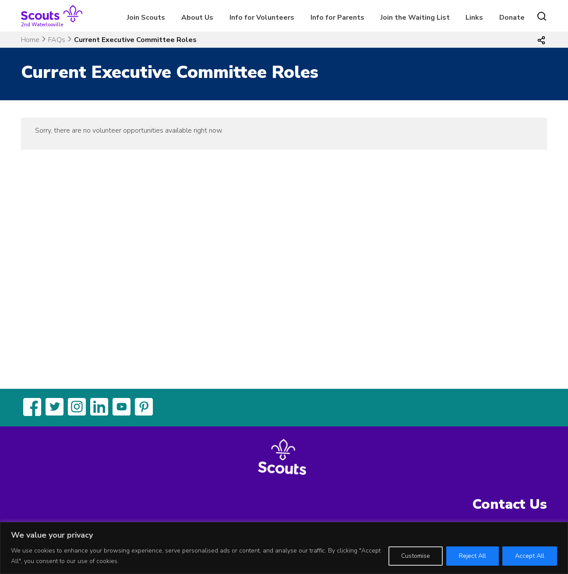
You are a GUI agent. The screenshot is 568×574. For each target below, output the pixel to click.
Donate (512, 17)
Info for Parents (337, 17)
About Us (197, 17)
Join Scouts (146, 17)
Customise (415, 556)
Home (30, 40)
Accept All (529, 556)
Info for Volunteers (261, 17)
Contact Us (510, 504)
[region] (284, 548)
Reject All (472, 556)
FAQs (56, 40)
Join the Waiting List (415, 17)
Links (474, 17)
